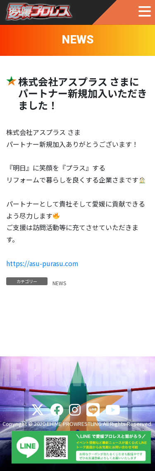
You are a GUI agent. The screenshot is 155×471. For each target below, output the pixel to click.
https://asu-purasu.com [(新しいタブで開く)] (42, 263)
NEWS (59, 282)
